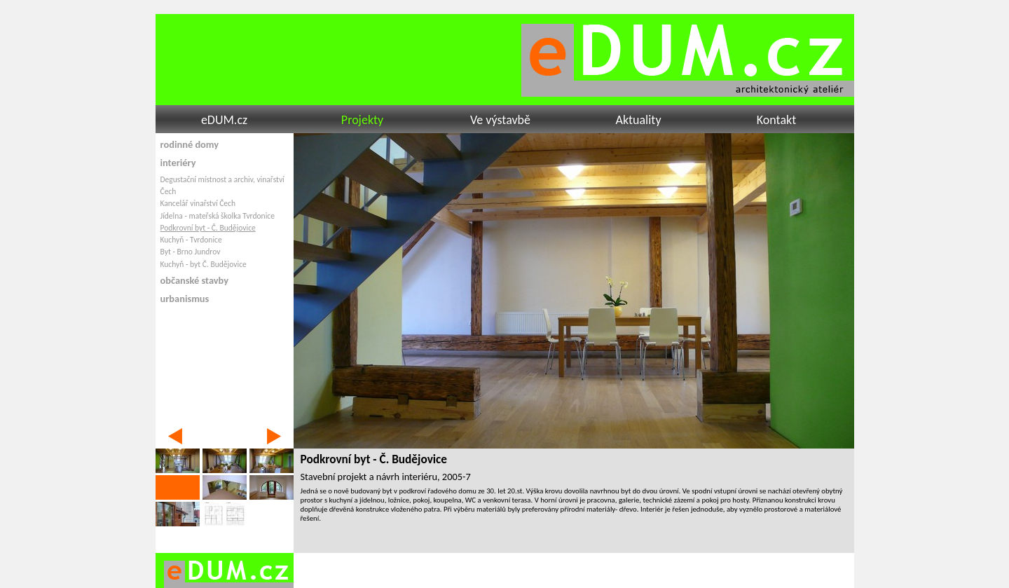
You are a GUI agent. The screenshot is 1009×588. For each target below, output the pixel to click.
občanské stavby (194, 280)
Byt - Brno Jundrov (190, 252)
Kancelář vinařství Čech (197, 203)
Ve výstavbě (500, 120)
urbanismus (185, 298)
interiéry (178, 162)
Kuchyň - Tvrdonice (191, 240)
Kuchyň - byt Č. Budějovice (203, 264)
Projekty (362, 120)
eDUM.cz (224, 120)
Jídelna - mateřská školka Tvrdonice (217, 216)
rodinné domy (189, 144)
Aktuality (638, 120)
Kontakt (776, 120)
